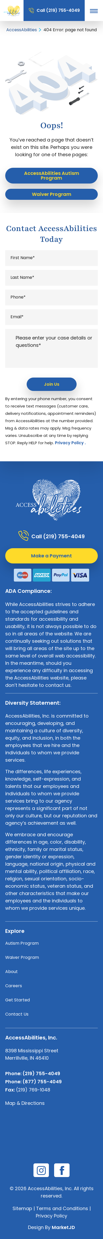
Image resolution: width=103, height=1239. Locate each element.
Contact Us (16, 1014)
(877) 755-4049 (42, 1081)
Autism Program (22, 943)
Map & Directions (25, 1103)
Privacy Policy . (70, 443)
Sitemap (22, 1208)
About (11, 972)
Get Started (17, 1000)
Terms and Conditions (62, 1208)
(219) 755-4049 (63, 10)
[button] (94, 11)
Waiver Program (22, 957)
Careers (13, 986)
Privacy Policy (51, 1215)
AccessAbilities (21, 30)
